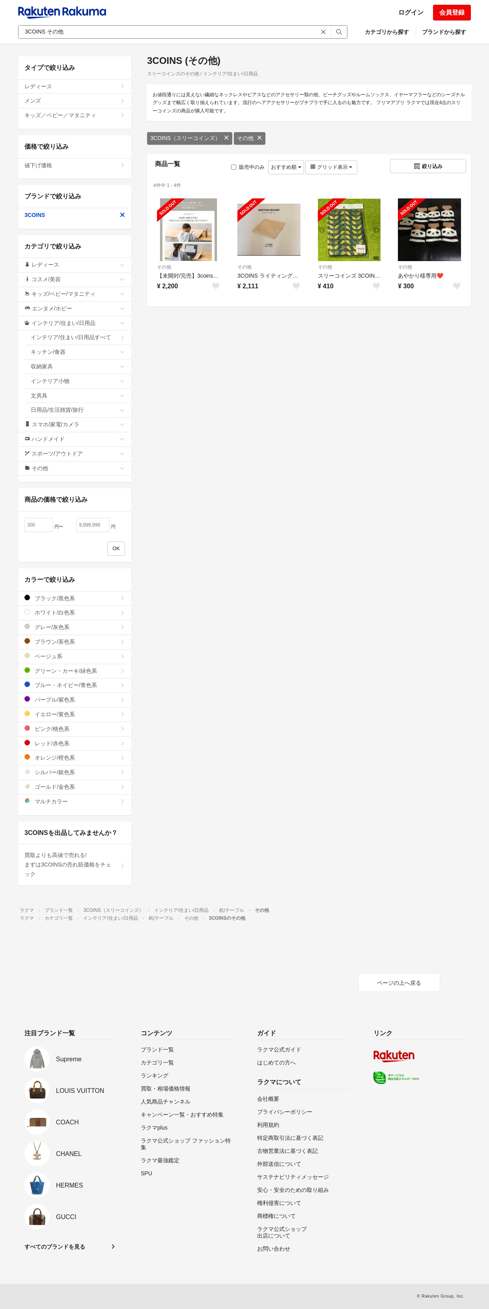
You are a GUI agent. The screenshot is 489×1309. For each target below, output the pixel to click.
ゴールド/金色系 (74, 786)
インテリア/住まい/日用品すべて (78, 337)
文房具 (78, 395)
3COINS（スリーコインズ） (189, 138)
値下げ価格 (74, 165)
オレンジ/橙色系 (74, 757)
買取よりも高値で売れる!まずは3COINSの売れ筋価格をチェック (74, 864)
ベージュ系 (74, 656)
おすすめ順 (286, 167)
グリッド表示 (331, 167)
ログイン (411, 12)
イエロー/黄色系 (74, 714)
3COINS (74, 215)
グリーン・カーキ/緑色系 (74, 670)
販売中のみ (248, 167)
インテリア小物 (78, 381)
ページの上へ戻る (399, 983)
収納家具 (78, 366)
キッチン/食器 (78, 352)
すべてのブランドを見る (54, 1247)
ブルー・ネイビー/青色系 (74, 685)
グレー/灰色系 (74, 627)
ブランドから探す (444, 32)
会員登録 (452, 12)
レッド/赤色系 (74, 743)
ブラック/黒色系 (74, 598)
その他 (249, 138)
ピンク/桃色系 (74, 728)
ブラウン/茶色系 (74, 641)
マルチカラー (74, 801)
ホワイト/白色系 (74, 612)
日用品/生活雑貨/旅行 (78, 410)
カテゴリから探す (387, 32)
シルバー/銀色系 (74, 772)
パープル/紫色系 (74, 699)
